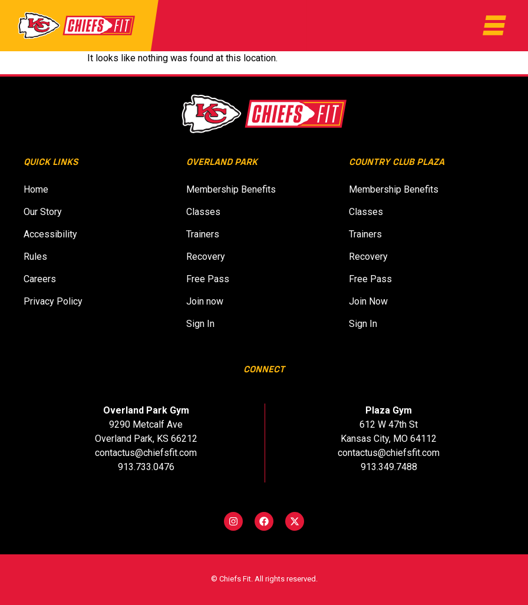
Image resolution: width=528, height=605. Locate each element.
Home (36, 189)
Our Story (43, 211)
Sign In (204, 323)
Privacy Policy (53, 301)
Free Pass (207, 279)
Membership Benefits (231, 189)
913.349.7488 (389, 466)
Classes (203, 211)
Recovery (205, 256)
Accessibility (50, 234)
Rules (35, 256)
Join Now (372, 301)
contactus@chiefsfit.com (146, 452)
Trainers (202, 234)
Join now (208, 301)
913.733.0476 (146, 466)
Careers (40, 279)
